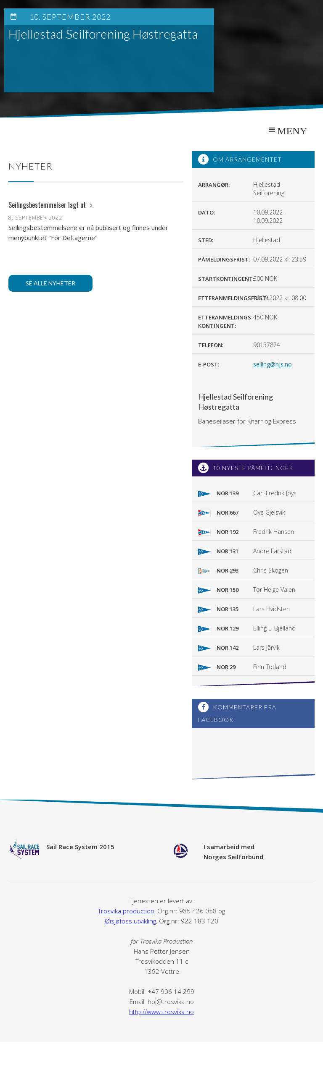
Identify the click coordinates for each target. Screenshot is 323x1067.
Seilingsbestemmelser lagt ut (50, 205)
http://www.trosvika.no (161, 1011)
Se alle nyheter (50, 283)
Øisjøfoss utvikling (130, 921)
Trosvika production (126, 911)
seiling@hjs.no (272, 364)
